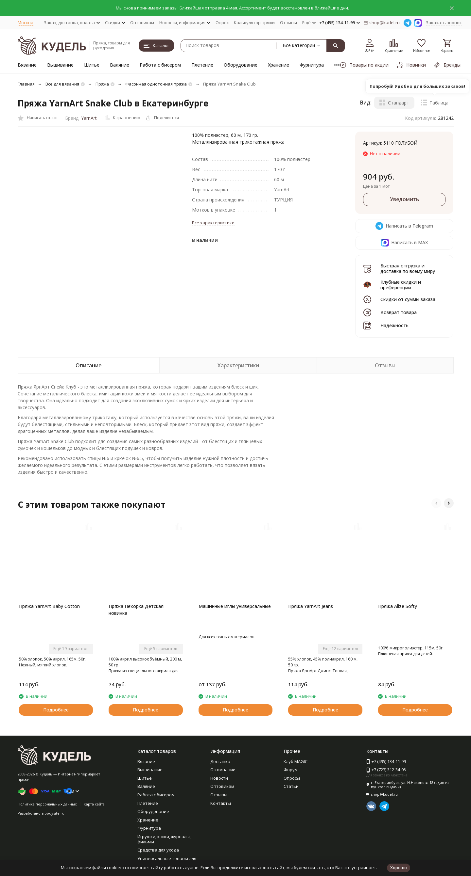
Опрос (222, 22)
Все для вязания (62, 84)
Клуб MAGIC (295, 761)
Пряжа (102, 84)
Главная (26, 84)
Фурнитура (312, 65)
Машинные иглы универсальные (235, 606)
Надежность (394, 325)
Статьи (291, 786)
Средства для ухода (158, 850)
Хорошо (398, 867)
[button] (436, 503)
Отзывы (288, 22)
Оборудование (240, 65)
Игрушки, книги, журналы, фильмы (164, 839)
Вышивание (60, 65)
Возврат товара (398, 312)
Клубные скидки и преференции (400, 285)
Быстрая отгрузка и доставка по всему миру (407, 268)
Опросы (292, 778)
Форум (291, 769)
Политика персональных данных (47, 804)
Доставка (220, 761)
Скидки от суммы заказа (407, 299)
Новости (219, 778)
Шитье (91, 65)
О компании (223, 769)
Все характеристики (213, 223)
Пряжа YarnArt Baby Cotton (49, 606)
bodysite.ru (54, 813)
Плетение (202, 65)
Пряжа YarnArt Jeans (310, 606)
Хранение (278, 65)
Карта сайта (94, 804)
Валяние (119, 65)
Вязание (27, 65)
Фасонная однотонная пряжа (156, 84)
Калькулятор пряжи (254, 22)
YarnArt (89, 118)
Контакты (220, 803)
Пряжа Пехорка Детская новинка (136, 609)
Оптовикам (142, 22)
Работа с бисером (160, 65)
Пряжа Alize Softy (397, 606)
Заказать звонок (444, 22)
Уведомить (404, 199)
